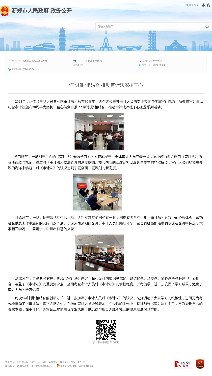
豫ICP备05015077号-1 (43, 366)
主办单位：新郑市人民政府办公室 (22, 362)
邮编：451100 (78, 362)
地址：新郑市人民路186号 (55, 362)
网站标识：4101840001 (17, 366)
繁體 (188, 5)
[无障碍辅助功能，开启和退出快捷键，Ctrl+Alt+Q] (206, 5)
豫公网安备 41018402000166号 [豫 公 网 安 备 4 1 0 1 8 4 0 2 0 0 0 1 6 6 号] (74, 365)
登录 (196, 5)
